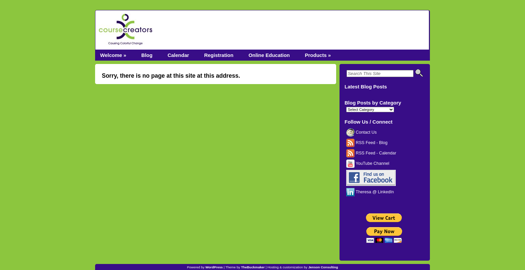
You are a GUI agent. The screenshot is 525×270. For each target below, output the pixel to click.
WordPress (214, 267)
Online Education (269, 55)
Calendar (178, 55)
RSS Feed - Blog (366, 142)
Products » (318, 55)
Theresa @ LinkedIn (370, 192)
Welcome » (113, 55)
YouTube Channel (367, 163)
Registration (219, 55)
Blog (146, 55)
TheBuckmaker (253, 267)
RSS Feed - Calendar (371, 153)
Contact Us (361, 132)
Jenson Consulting (323, 267)
